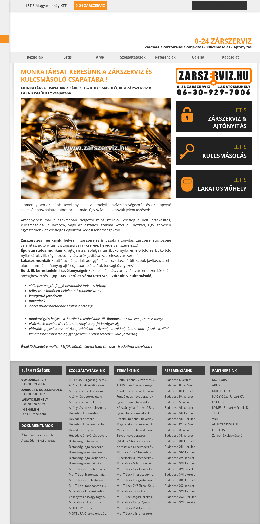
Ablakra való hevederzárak (135, 391)
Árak (100, 57)
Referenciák (165, 57)
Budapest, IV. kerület (178, 396)
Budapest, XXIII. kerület (180, 502)
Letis (67, 57)
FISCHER (218, 402)
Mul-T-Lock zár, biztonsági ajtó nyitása (96, 480)
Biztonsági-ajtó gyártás (85, 463)
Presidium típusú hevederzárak (139, 419)
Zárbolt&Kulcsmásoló (227, 435)
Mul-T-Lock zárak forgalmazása (91, 502)
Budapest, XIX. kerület (179, 480)
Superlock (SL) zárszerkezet (136, 458)
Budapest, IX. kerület (178, 424)
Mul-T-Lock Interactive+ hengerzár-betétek (147, 474)
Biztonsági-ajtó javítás (84, 441)
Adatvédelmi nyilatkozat (38, 440)
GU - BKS (218, 430)
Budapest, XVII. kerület (180, 469)
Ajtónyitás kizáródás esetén (88, 385)
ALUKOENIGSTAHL (225, 424)
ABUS (216, 385)
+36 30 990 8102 (33, 394)
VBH (215, 419)
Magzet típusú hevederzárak (137, 424)
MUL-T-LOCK (221, 391)
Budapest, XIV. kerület (179, 452)
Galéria (198, 57)
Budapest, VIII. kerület (179, 419)
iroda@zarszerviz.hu (134, 346)
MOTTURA (219, 380)
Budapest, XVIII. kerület (180, 474)
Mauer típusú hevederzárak (136, 430)
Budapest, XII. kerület (179, 441)
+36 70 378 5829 (33, 404)
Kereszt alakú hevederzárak (136, 446)
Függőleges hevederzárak (135, 396)
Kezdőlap (35, 57)
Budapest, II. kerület (178, 385)
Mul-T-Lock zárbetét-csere (87, 469)
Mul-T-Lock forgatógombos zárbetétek (144, 502)
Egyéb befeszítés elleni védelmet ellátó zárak (148, 413)
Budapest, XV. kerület (179, 458)
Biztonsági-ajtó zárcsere (86, 446)
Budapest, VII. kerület (179, 413)
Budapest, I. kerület (177, 380)
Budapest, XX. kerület (179, 485)
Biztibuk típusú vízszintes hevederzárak (144, 380)
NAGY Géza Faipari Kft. (228, 396)
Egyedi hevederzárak (131, 435)
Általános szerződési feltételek (42, 435)
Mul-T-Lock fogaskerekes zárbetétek (142, 497)
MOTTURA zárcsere (83, 508)
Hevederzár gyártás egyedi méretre (94, 435)
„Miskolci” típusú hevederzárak (138, 441)
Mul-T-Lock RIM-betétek (133, 508)
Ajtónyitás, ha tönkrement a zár (91, 402)
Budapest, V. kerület (178, 402)
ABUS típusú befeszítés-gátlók (138, 385)
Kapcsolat (230, 57)
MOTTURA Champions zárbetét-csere (95, 513)
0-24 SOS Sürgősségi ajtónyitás (91, 380)
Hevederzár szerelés (83, 413)
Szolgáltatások (133, 57)
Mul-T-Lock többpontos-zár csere (92, 485)
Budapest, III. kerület (178, 391)
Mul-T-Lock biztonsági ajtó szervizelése (96, 474)
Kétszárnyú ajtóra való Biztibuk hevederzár (147, 407)
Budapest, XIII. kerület (179, 446)
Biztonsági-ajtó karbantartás (89, 458)
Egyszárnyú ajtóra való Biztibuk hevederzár (147, 402)
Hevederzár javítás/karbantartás (92, 424)
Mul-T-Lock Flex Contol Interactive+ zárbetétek (149, 469)
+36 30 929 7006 (33, 384)
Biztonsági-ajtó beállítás (86, 452)
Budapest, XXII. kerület (180, 497)
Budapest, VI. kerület (178, 407)
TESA (215, 413)
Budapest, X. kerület (178, 430)
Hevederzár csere (81, 419)
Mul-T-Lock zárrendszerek (135, 513)
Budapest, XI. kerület (178, 435)
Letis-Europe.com (33, 414)
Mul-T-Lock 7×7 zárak (132, 491)
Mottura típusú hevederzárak (137, 452)
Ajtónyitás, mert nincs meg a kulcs (93, 391)
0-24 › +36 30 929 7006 (223, 5)
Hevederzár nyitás (82, 430)
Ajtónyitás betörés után (85, 396)
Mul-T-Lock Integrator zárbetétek (140, 480)
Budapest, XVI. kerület (179, 463)
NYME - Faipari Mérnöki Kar (231, 407)
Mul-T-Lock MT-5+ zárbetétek (137, 463)
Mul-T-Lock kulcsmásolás (86, 491)
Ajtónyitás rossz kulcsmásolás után (93, 407)
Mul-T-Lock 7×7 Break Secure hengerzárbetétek (150, 485)
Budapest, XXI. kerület (179, 491)
